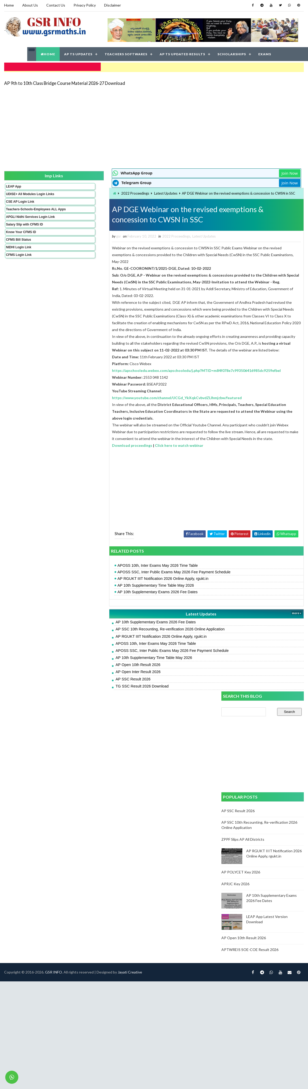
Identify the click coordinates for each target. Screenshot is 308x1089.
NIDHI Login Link (18, 255)
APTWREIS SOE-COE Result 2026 (250, 423)
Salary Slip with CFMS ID (23, 232)
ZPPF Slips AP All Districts (243, 313)
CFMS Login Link (18, 263)
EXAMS (264, 52)
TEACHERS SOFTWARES (126, 52)
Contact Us (55, 5)
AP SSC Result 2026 (75, 718)
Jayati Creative (129, 749)
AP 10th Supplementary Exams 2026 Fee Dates (100, 630)
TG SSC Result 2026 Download (84, 725)
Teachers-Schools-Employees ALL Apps (21, 212)
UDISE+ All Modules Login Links (20, 193)
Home (8, 5)
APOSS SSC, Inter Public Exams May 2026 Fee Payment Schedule (116, 610)
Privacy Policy (84, 5)
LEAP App (13, 183)
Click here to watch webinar (122, 483)
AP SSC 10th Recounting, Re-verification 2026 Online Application (112, 668)
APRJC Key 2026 (236, 358)
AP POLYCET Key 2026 (241, 346)
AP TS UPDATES (78, 52)
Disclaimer (112, 5)
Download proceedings (75, 483)
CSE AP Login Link (19, 202)
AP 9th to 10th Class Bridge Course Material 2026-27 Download (64, 79)
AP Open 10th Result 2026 (80, 703)
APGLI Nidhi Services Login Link (21, 223)
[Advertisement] (132, 123)
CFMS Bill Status (18, 248)
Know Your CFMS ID (20, 240)
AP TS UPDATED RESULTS (182, 52)
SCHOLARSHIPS (231, 52)
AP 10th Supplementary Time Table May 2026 (98, 624)
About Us (29, 5)
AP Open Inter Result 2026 (80, 710)
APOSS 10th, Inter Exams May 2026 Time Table (100, 604)
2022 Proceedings (78, 190)
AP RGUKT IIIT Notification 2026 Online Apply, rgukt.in (105, 617)
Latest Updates (108, 190)
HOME (48, 52)
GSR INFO (52, 749)
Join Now (203, 170)
